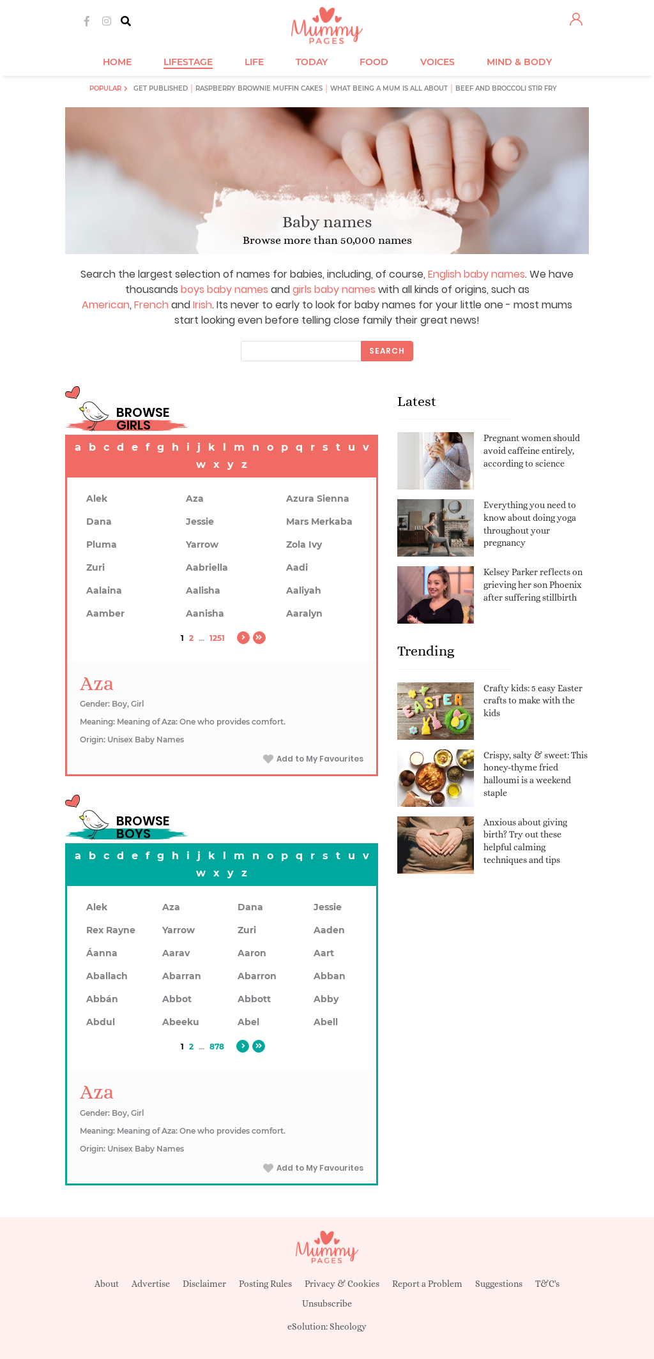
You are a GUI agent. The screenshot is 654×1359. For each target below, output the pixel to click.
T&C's (547, 1284)
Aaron (252, 953)
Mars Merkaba (319, 521)
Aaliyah (303, 590)
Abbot (177, 999)
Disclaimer (204, 1284)
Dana (99, 521)
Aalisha (203, 590)
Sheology (348, 1326)
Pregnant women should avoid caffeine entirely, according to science (531, 450)
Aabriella (207, 567)
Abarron (257, 976)
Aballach (107, 976)
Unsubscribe (327, 1303)
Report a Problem (427, 1284)
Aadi (297, 567)
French (151, 304)
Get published (160, 88)
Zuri (95, 567)
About (107, 1284)
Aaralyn (304, 613)
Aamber (105, 613)
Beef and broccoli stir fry (506, 88)
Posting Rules (265, 1284)
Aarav (176, 953)
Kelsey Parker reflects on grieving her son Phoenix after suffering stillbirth (532, 584)
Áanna (102, 953)
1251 (217, 638)
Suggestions (498, 1284)
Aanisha (205, 613)
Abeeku (180, 1022)
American (106, 304)
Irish (202, 304)
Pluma (101, 544)
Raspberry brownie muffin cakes (259, 88)
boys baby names (224, 289)
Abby (326, 999)
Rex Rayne (110, 930)
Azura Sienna (317, 498)
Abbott (254, 999)
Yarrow (202, 544)
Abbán (102, 999)
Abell (326, 1022)
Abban (330, 976)
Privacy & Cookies (342, 1284)
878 (216, 1046)
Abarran (181, 976)
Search (387, 350)
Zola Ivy (304, 544)
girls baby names (334, 289)
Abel (248, 1022)
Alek (96, 498)
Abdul (100, 1022)
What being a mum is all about (389, 88)
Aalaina (104, 590)
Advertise (151, 1284)
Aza (195, 498)
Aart (324, 953)
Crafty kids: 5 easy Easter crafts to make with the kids (532, 700)
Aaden (329, 930)
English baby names (476, 274)
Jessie (200, 521)
